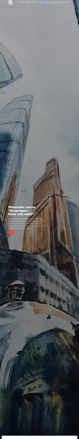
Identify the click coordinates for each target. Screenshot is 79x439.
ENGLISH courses (34, 2)
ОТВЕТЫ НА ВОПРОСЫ (55, 2)
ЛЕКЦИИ (40, 2)
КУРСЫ (22, 2)
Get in (11, 232)
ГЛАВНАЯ (28, 2)
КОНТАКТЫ (46, 2)
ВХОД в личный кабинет (64, 2)
